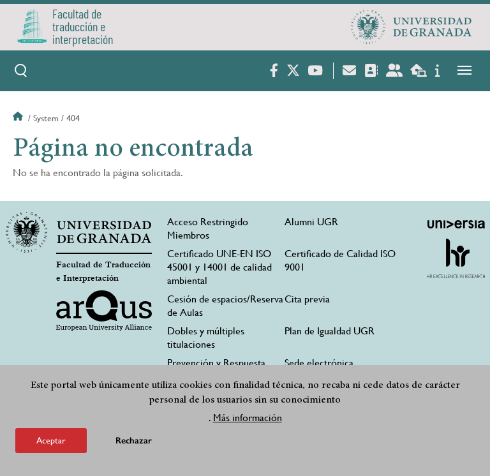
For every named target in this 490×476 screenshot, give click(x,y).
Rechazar (133, 441)
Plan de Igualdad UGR (330, 331)
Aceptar (51, 441)
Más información (247, 418)
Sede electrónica (319, 363)
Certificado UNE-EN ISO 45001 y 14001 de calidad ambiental (219, 267)
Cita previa (307, 299)
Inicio (19, 118)
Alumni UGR (311, 222)
